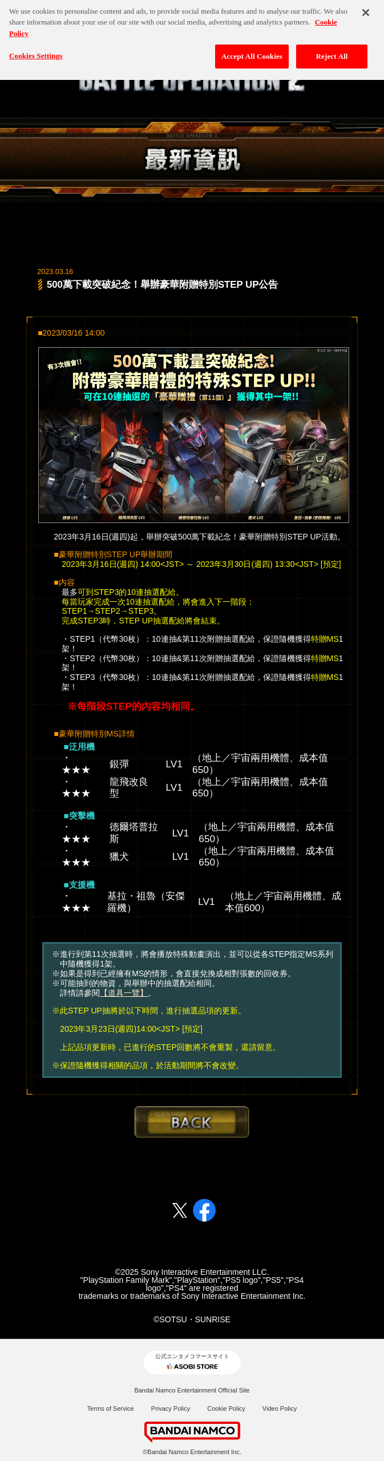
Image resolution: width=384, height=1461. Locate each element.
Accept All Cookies (251, 51)
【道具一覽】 (124, 992)
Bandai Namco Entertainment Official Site (191, 1390)
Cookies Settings (35, 50)
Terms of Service (110, 1408)
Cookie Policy (226, 1408)
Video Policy (279, 1408)
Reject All (332, 51)
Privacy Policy (170, 1408)
